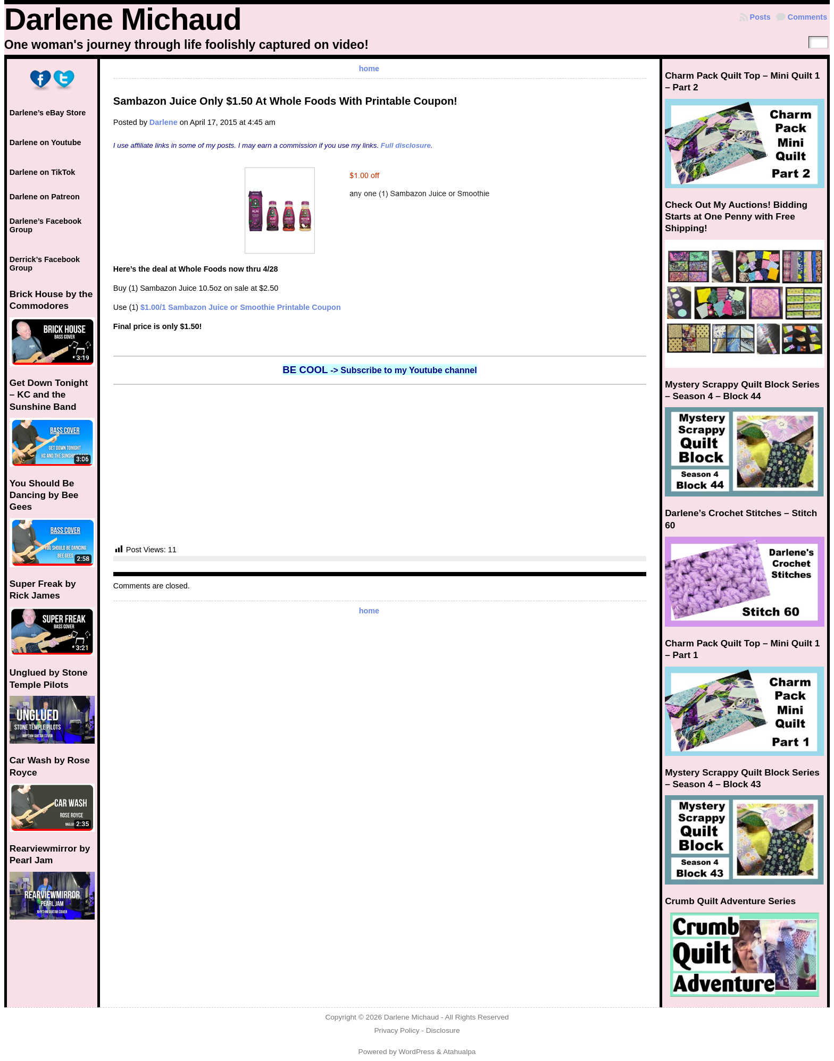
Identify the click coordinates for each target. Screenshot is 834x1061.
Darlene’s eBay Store (48, 112)
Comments (807, 17)
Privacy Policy (396, 1030)
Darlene (163, 122)
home (369, 68)
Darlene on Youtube (45, 142)
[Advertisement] (379, 464)
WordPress (417, 1052)
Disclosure (443, 1030)
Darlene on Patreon (45, 196)
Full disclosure (406, 145)
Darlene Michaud (122, 19)
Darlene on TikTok (42, 172)
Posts (760, 17)
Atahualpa (459, 1052)
